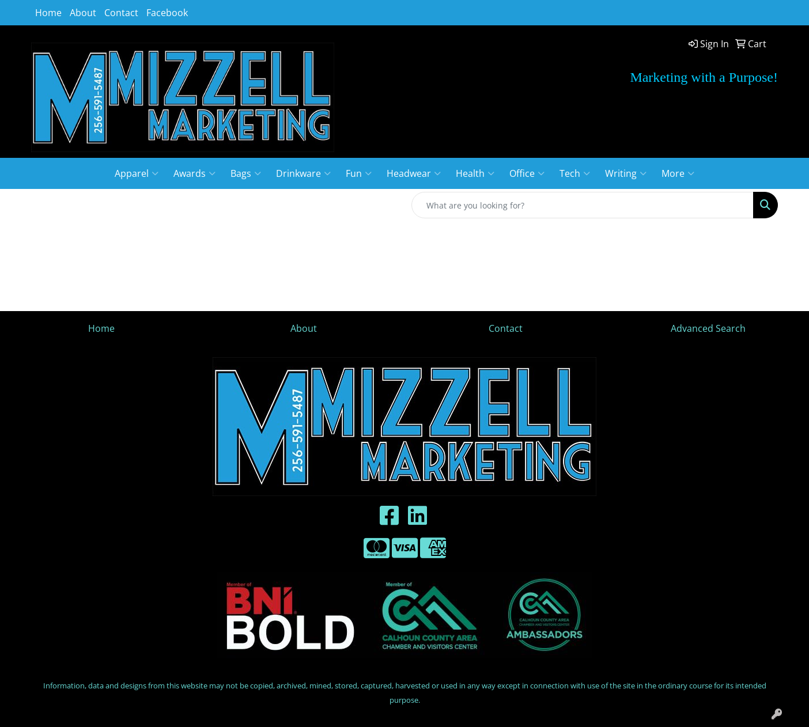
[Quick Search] (582, 205)
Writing (626, 173)
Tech (575, 173)
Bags (245, 173)
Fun (359, 173)
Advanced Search (708, 328)
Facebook (167, 12)
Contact (121, 12)
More (677, 173)
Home (48, 12)
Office (527, 173)
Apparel (136, 173)
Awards (194, 173)
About (83, 12)
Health (475, 173)
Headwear (414, 173)
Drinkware (303, 173)
